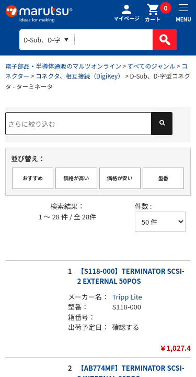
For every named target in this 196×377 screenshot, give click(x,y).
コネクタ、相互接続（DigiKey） (80, 75)
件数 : (143, 206)
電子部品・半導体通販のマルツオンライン (63, 65)
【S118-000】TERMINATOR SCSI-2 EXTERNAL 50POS (131, 276)
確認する (126, 327)
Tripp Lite (127, 297)
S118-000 (127, 307)
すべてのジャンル (152, 65)
